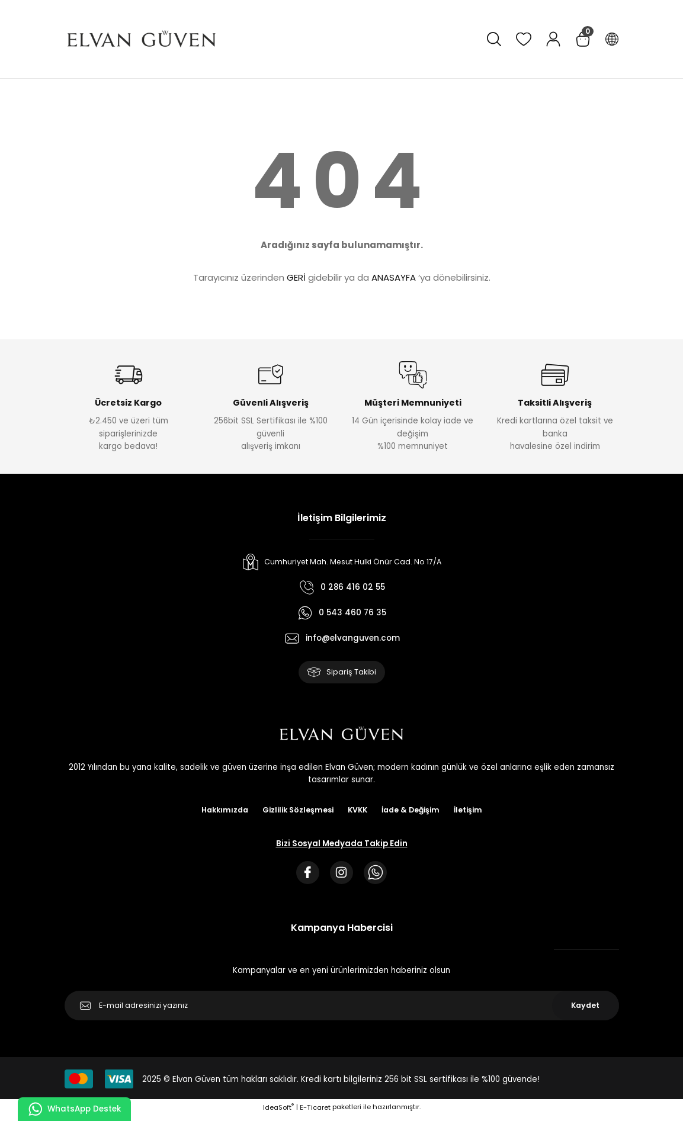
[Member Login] (553, 39)
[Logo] (142, 39)
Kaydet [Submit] (585, 1010)
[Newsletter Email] (342, 1011)
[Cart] (583, 39)
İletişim (475, 812)
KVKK (358, 812)
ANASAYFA (393, 277)
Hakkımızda (219, 812)
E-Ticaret (315, 1112)
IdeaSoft (278, 1112)
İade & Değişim (414, 812)
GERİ (296, 277)
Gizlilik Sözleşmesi (296, 812)
